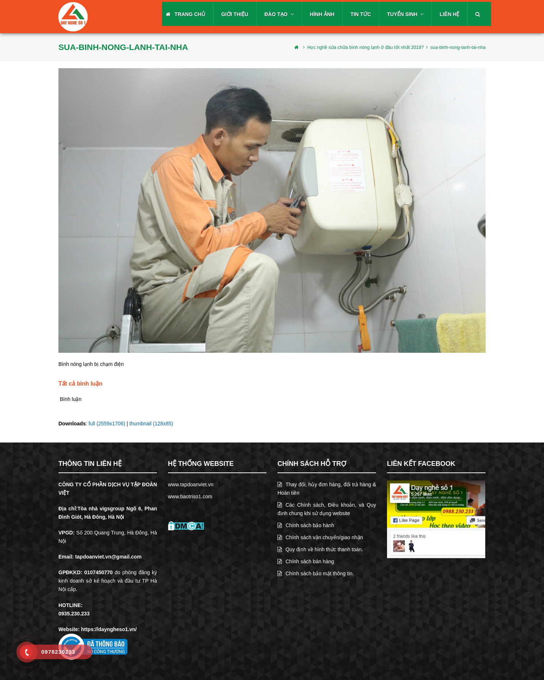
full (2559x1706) (106, 423)
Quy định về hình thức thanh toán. (320, 549)
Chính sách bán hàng (305, 561)
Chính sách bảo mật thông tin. (315, 573)
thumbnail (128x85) (151, 423)
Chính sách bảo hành (305, 525)
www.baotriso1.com (190, 496)
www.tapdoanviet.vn (191, 484)
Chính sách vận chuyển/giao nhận (320, 537)
